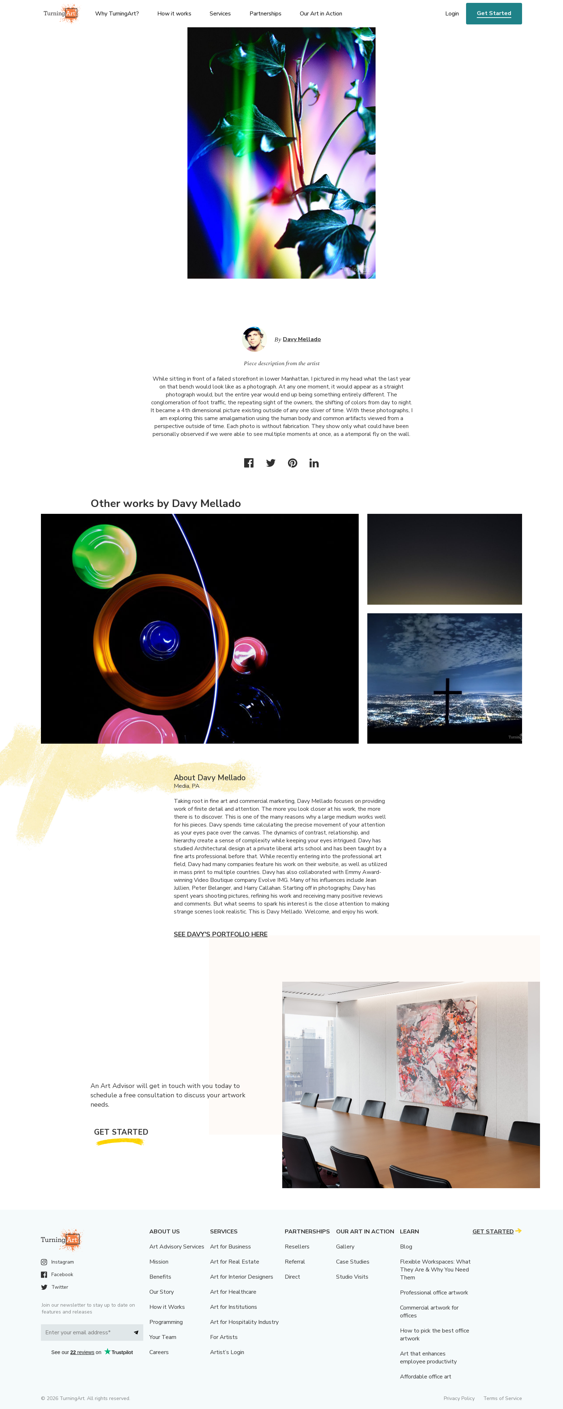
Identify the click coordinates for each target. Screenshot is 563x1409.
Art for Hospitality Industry (244, 1322)
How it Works (167, 1307)
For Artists (224, 1337)
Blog (406, 1247)
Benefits (160, 1277)
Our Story (161, 1292)
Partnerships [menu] (266, 14)
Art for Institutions (233, 1307)
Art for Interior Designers (241, 1277)
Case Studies (352, 1262)
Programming (166, 1322)
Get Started (494, 13)
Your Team (162, 1337)
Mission (158, 1262)
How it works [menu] (174, 14)
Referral (295, 1262)
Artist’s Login (227, 1352)
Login (452, 14)
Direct (292, 1277)
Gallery (345, 1247)
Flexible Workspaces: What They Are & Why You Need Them (435, 1270)
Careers (159, 1352)
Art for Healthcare (233, 1292)
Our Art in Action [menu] (321, 14)
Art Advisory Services (176, 1247)
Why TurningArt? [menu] (117, 14)
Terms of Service (502, 1398)
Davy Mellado (302, 339)
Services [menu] (220, 14)
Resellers (297, 1247)
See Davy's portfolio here (220, 934)
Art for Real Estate (234, 1262)
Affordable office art (425, 1377)
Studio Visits (352, 1277)
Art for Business (230, 1247)
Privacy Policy (459, 1398)
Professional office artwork (434, 1293)
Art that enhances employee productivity (428, 1358)
